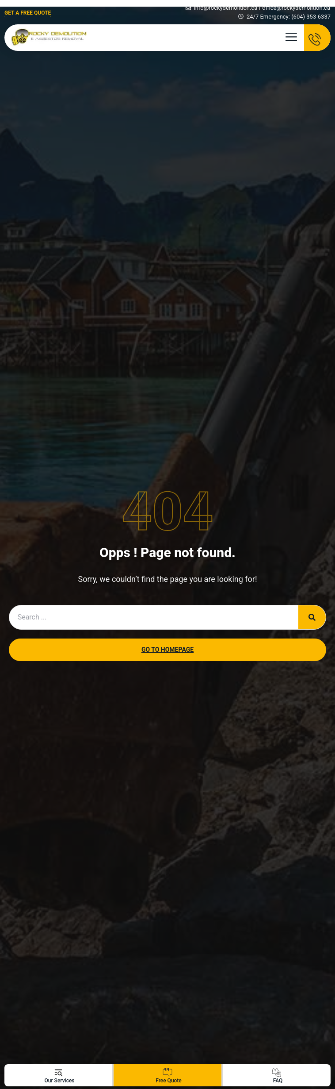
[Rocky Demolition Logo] (49, 37)
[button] (291, 39)
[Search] (312, 617)
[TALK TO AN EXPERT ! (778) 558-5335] (317, 37)
